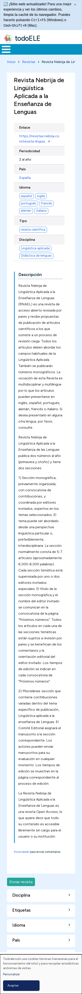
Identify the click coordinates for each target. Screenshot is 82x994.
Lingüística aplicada (35, 248)
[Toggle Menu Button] (6, 49)
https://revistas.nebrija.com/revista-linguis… (39, 138)
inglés (41, 196)
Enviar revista (21, 881)
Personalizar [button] (11, 974)
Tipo (23, 221)
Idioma (24, 187)
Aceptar (13, 985)
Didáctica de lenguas (36, 256)
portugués (28, 203)
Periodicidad (29, 151)
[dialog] (41, 974)
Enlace (24, 127)
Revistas (28, 62)
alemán (26, 211)
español (26, 196)
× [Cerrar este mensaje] (75, 4)
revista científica (33, 230)
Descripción (30, 274)
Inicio (11, 62)
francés (46, 203)
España (25, 178)
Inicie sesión (22, 851)
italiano (41, 211)
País (22, 169)
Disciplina (27, 239)
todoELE (27, 38)
